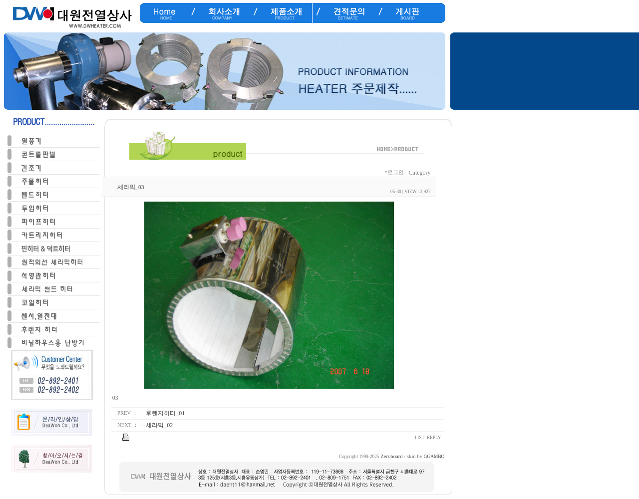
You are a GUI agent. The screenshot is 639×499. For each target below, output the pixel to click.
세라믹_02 (159, 425)
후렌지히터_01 (165, 413)
